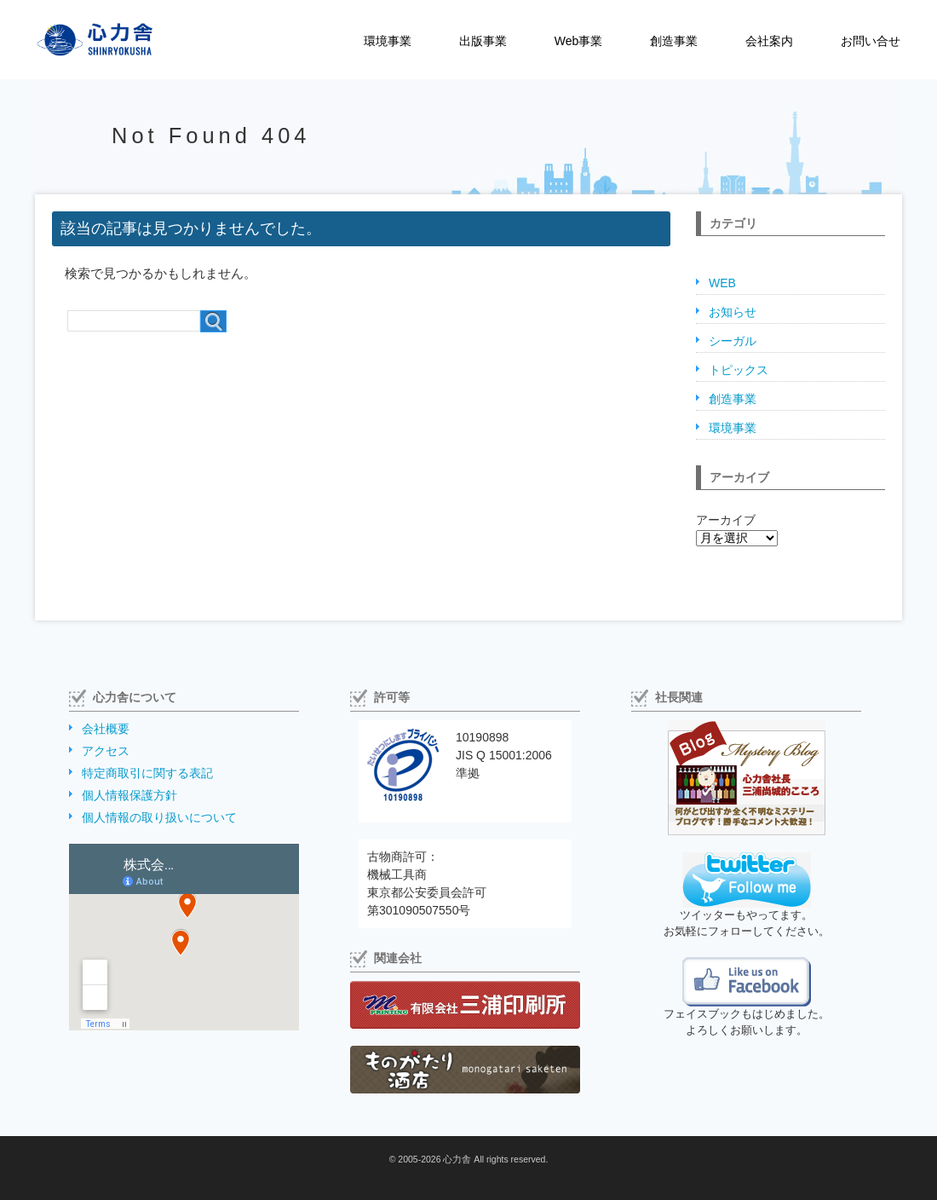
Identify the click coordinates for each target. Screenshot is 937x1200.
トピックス (738, 370)
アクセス (105, 751)
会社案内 (769, 41)
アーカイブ (726, 520)
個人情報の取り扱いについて (159, 817)
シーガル (732, 341)
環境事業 (387, 41)
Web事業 (579, 41)
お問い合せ (870, 41)
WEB (722, 283)
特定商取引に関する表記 (147, 773)
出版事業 (483, 41)
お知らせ (732, 312)
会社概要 (105, 729)
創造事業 (674, 41)
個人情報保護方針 (129, 795)
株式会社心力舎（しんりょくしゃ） (76, 39)
